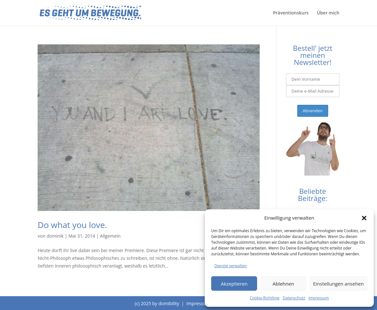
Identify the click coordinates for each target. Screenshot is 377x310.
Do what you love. (72, 225)
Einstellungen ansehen (338, 283)
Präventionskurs (291, 13)
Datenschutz (294, 298)
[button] (364, 218)
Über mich (328, 13)
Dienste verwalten (230, 266)
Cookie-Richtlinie (265, 298)
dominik (55, 236)
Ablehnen (283, 283)
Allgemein (110, 236)
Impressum (319, 298)
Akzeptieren (234, 283)
